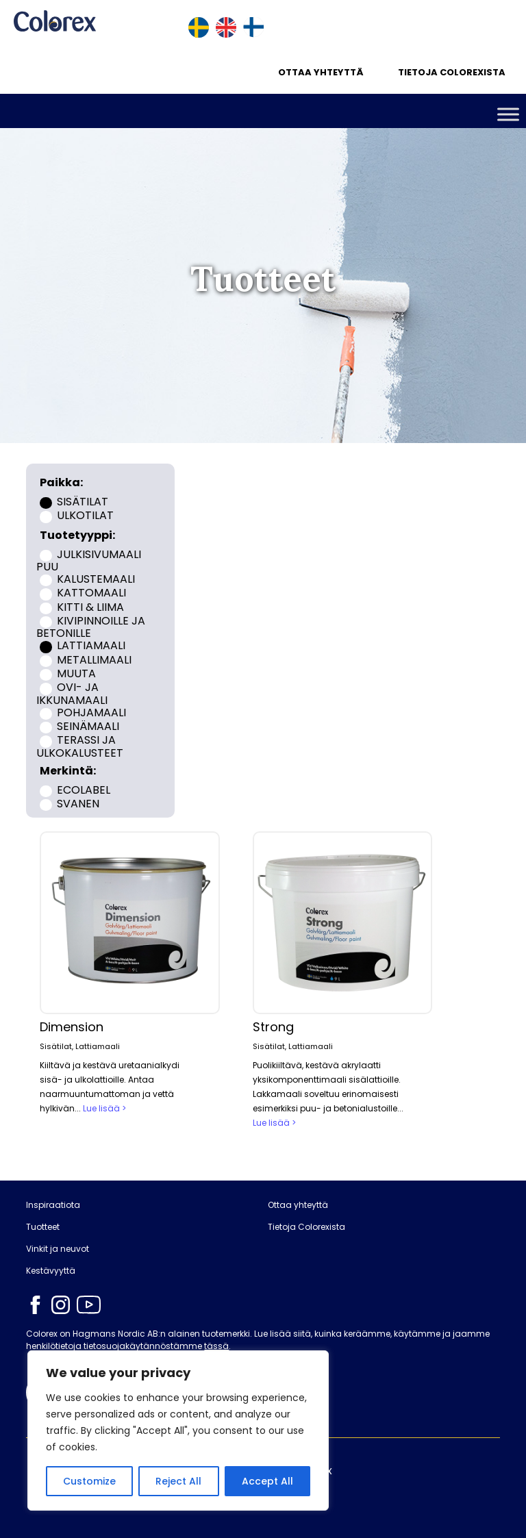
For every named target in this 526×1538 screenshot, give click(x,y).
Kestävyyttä (50, 1271)
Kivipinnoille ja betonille (90, 627)
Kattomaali (91, 593)
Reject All (178, 1481)
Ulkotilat (85, 515)
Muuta (76, 673)
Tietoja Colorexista (451, 72)
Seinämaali (88, 726)
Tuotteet (43, 1227)
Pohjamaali (91, 712)
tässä (216, 1346)
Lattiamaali (91, 645)
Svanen (78, 803)
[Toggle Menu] (508, 114)
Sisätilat (82, 501)
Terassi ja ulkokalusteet (79, 746)
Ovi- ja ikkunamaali (72, 693)
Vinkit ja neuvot (57, 1249)
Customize (89, 1481)
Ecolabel (83, 789)
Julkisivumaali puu (88, 560)
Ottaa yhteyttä (321, 72)
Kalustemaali (96, 579)
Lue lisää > (104, 1108)
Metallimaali (94, 659)
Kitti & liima (90, 606)
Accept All (267, 1481)
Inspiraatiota (53, 1205)
